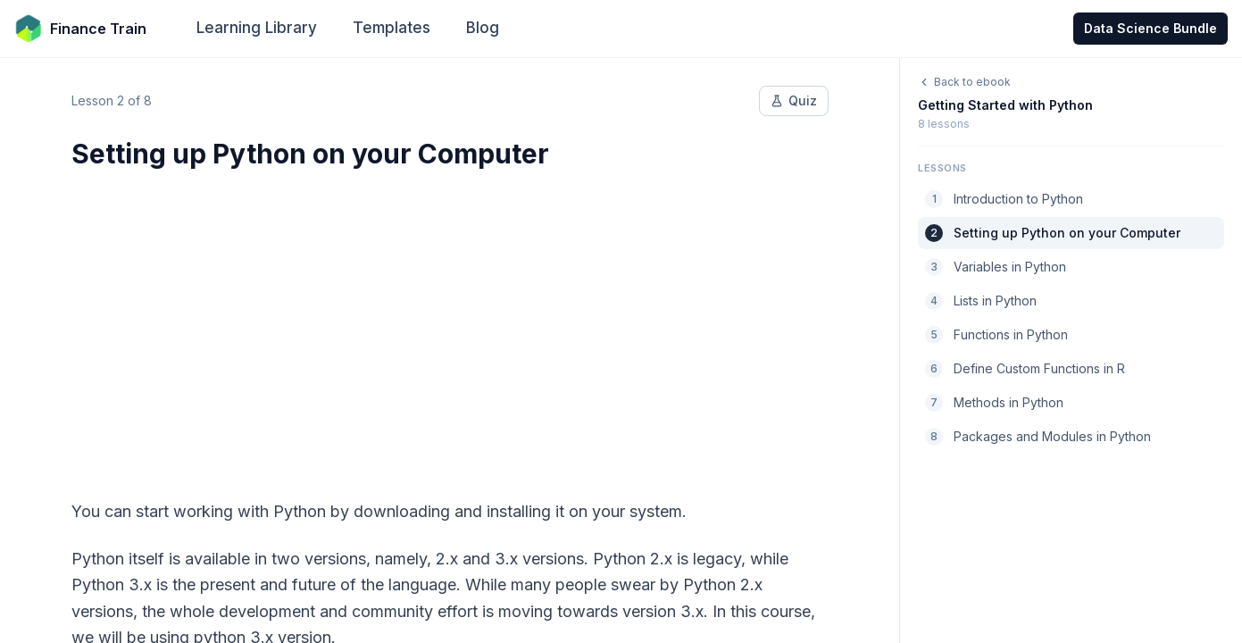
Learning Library (256, 28)
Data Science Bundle (1150, 28)
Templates (391, 28)
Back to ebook (964, 81)
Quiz (794, 100)
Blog (482, 28)
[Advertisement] (450, 323)
